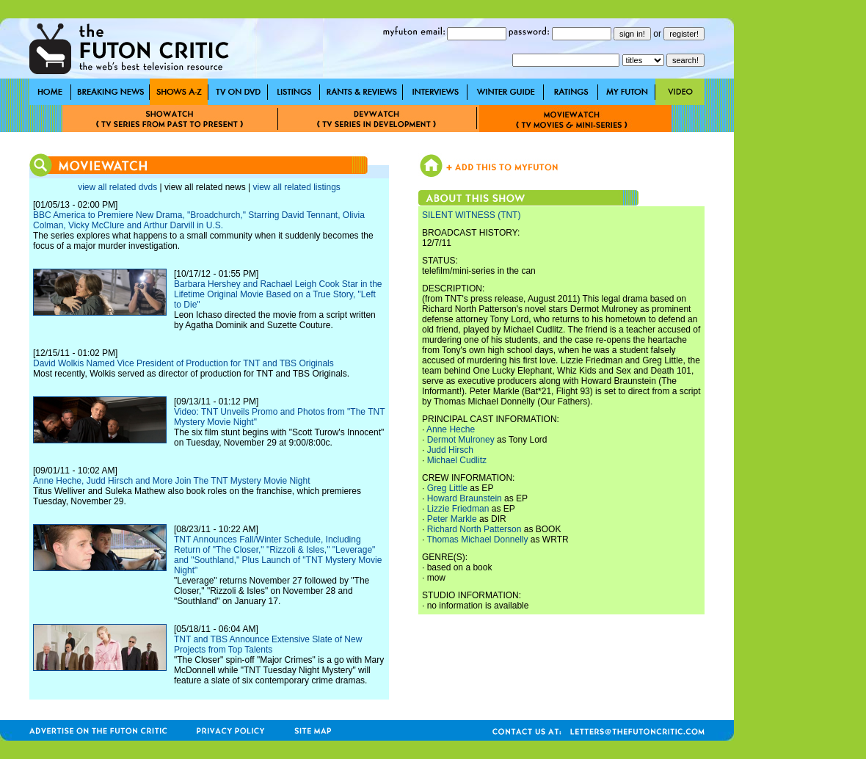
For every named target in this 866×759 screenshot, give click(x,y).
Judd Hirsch (450, 450)
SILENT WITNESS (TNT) (471, 215)
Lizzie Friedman (458, 509)
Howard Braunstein (464, 498)
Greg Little (447, 488)
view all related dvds (117, 187)
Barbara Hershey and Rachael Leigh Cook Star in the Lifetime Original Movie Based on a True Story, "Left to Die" (278, 294)
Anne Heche (450, 429)
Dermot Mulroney (461, 440)
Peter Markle (452, 519)
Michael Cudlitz (457, 460)
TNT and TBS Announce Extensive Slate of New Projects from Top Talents (268, 644)
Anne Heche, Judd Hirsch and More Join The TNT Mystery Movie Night (171, 481)
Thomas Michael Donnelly (477, 539)
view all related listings (296, 187)
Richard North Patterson (474, 529)
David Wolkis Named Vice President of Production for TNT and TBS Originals (183, 363)
